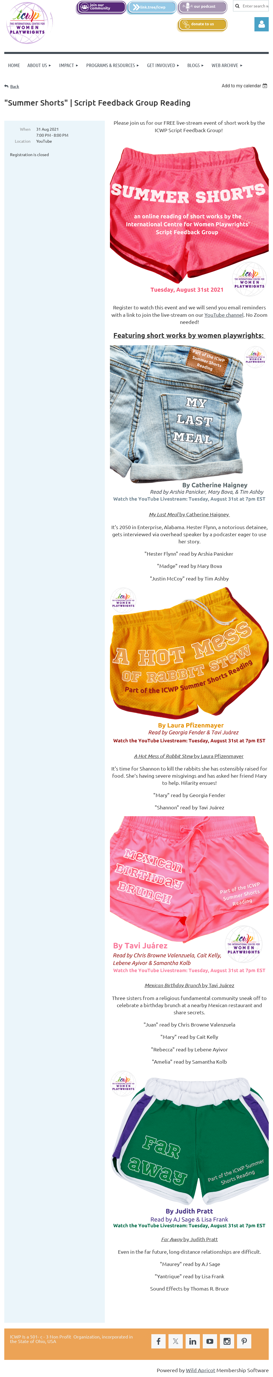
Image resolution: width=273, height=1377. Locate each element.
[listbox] (245, 85)
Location (23, 141)
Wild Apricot (200, 1370)
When (25, 129)
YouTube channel (224, 315)
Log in (261, 24)
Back (14, 86)
